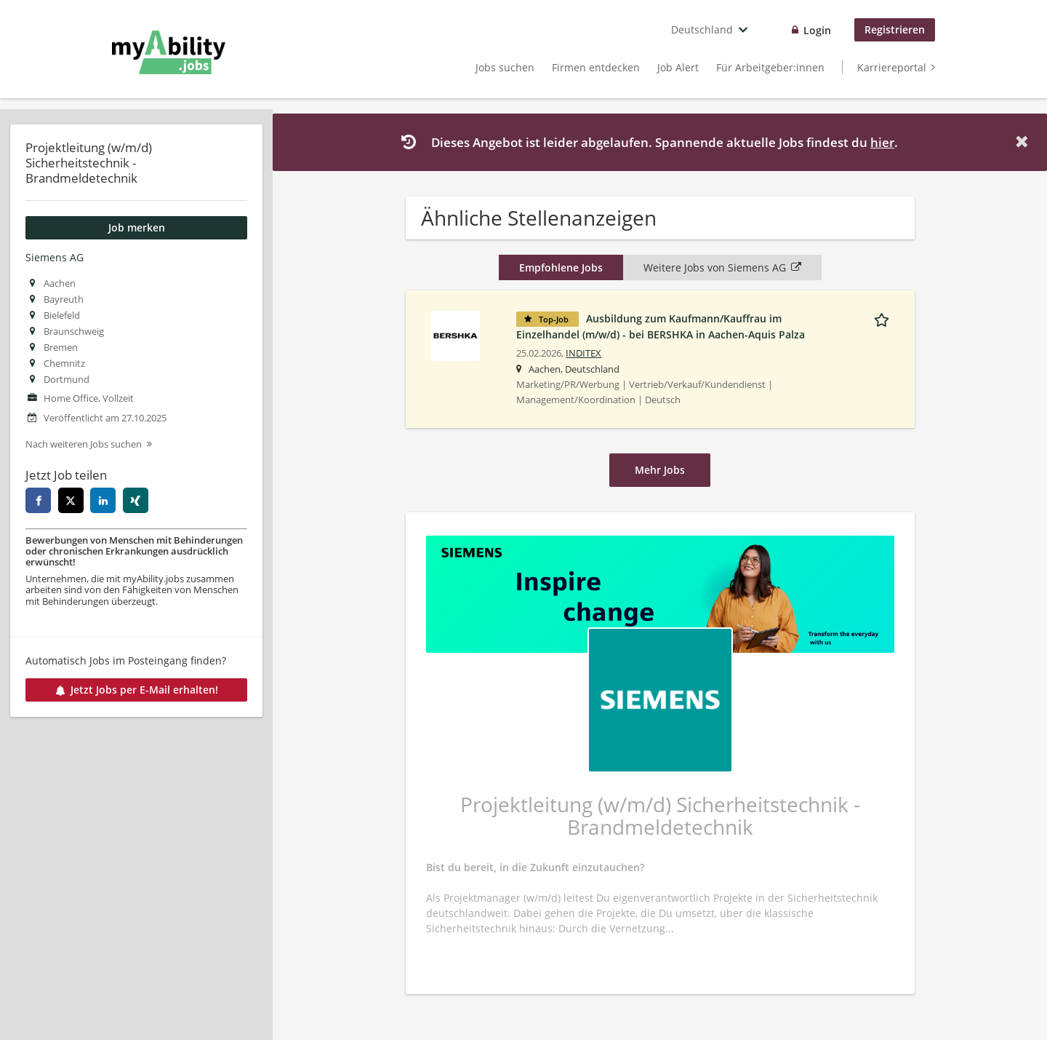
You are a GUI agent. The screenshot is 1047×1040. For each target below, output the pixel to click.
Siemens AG (54, 257)
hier (882, 142)
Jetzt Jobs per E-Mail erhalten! (136, 689)
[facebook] (38, 500)
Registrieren (895, 29)
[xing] (135, 500)
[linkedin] (103, 500)
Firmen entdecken (596, 67)
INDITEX (583, 353)
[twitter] (71, 500)
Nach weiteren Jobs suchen (83, 444)
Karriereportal (891, 67)
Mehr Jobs (660, 470)
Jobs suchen (505, 67)
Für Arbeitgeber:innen (770, 67)
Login (817, 30)
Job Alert (678, 67)
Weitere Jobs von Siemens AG (722, 267)
